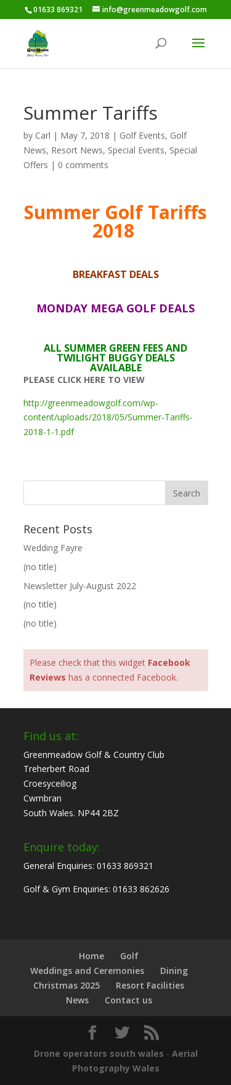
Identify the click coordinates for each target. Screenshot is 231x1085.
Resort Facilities (150, 985)
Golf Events (142, 135)
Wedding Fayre (53, 548)
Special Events (136, 150)
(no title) (40, 567)
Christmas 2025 (66, 985)
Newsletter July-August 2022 (79, 586)
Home (91, 956)
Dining (174, 970)
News (77, 1000)
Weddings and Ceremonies (87, 970)
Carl (43, 135)
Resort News (77, 150)
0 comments (83, 165)
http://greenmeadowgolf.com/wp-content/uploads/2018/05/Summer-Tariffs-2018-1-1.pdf (108, 417)
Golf (129, 956)
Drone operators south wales (99, 1053)
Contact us (128, 1000)
